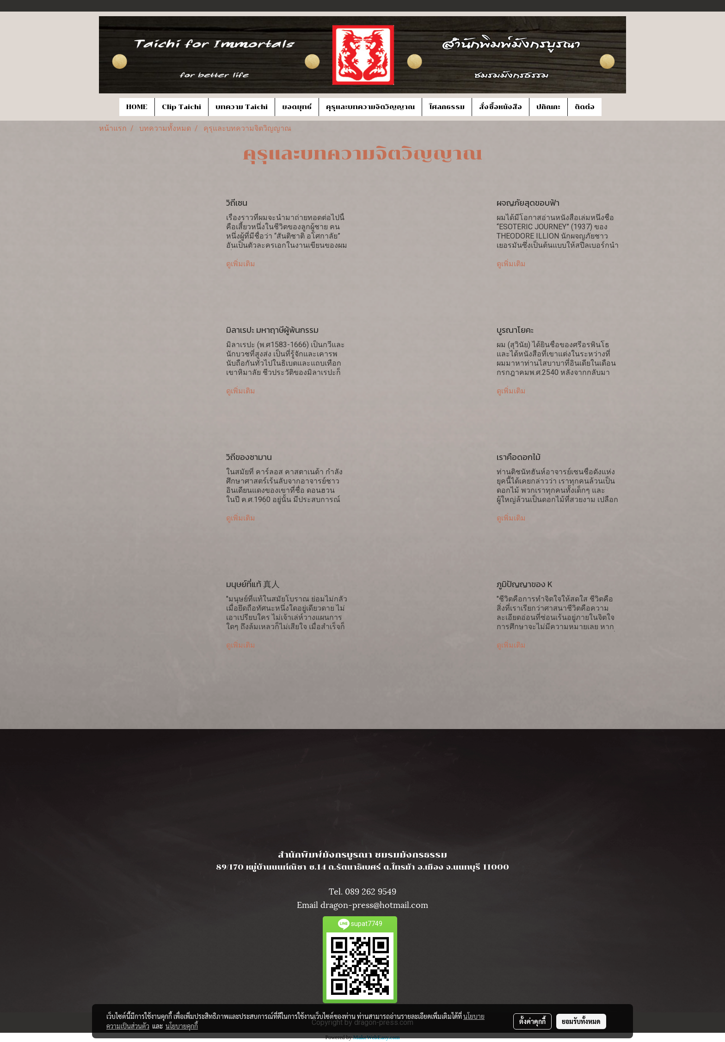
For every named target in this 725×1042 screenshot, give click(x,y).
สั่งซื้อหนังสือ (500, 107)
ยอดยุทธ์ (297, 107)
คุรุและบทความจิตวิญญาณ (370, 107)
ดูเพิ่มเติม (241, 263)
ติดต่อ (585, 107)
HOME (136, 107)
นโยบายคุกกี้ (182, 1026)
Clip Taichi (181, 107)
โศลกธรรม (447, 107)
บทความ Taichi (241, 107)
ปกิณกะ (548, 107)
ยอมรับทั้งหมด (581, 1021)
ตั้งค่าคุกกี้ (532, 1021)
